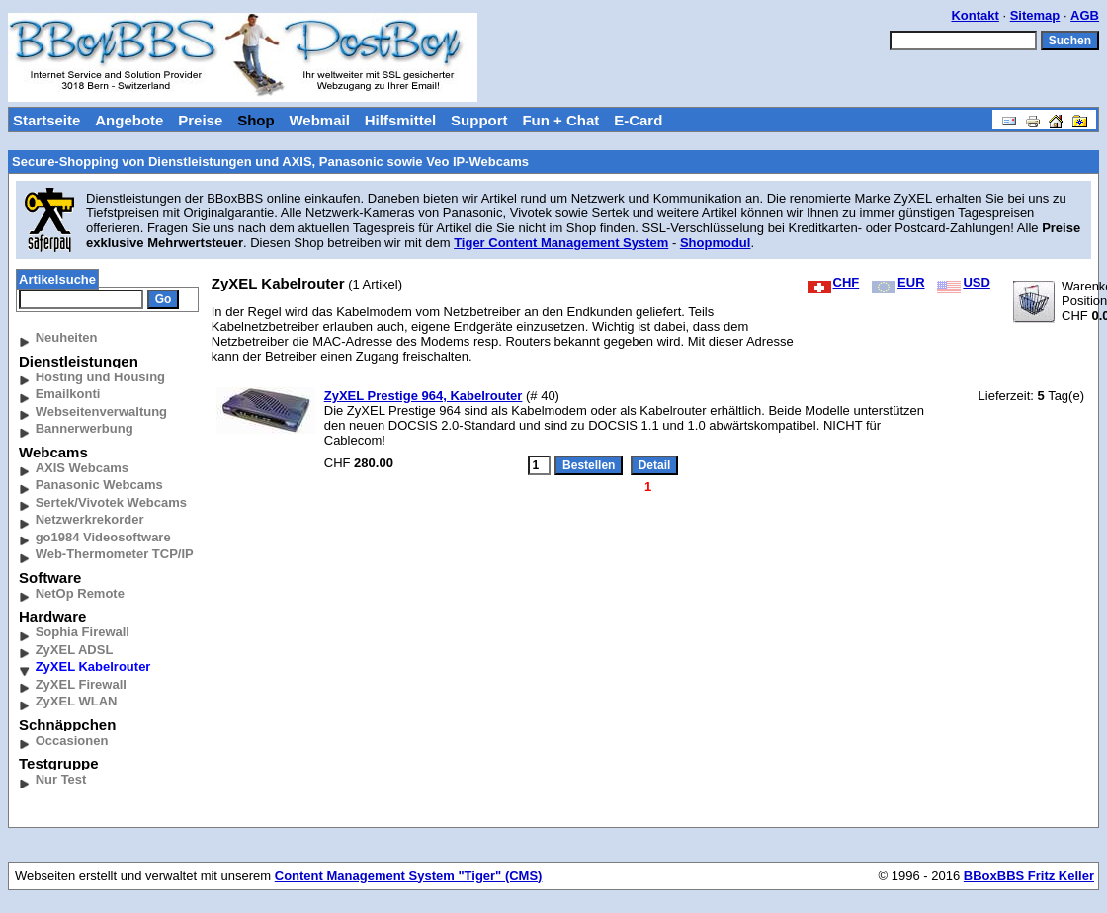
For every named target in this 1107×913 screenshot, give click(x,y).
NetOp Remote (80, 593)
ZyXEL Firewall (81, 684)
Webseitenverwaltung (101, 411)
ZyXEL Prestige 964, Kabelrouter (423, 395)
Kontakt (974, 15)
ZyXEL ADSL (75, 649)
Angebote (129, 120)
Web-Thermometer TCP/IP (115, 553)
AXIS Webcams (82, 467)
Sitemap (1035, 15)
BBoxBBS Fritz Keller (1029, 876)
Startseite (46, 120)
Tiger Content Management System (561, 242)
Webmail (319, 120)
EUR (898, 282)
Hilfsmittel (401, 120)
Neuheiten (67, 337)
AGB (1084, 15)
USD (963, 282)
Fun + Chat (560, 120)
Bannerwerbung (84, 428)
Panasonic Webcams (99, 484)
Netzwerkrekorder (90, 519)
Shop (256, 120)
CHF (834, 282)
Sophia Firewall (82, 631)
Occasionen (72, 740)
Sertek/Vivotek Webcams (111, 502)
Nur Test (61, 779)
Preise (200, 120)
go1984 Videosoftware (103, 537)
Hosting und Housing (100, 377)
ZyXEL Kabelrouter (93, 666)
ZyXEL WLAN (77, 701)
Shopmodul (715, 242)
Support (479, 120)
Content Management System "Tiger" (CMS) (409, 876)
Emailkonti (68, 393)
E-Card (638, 120)
